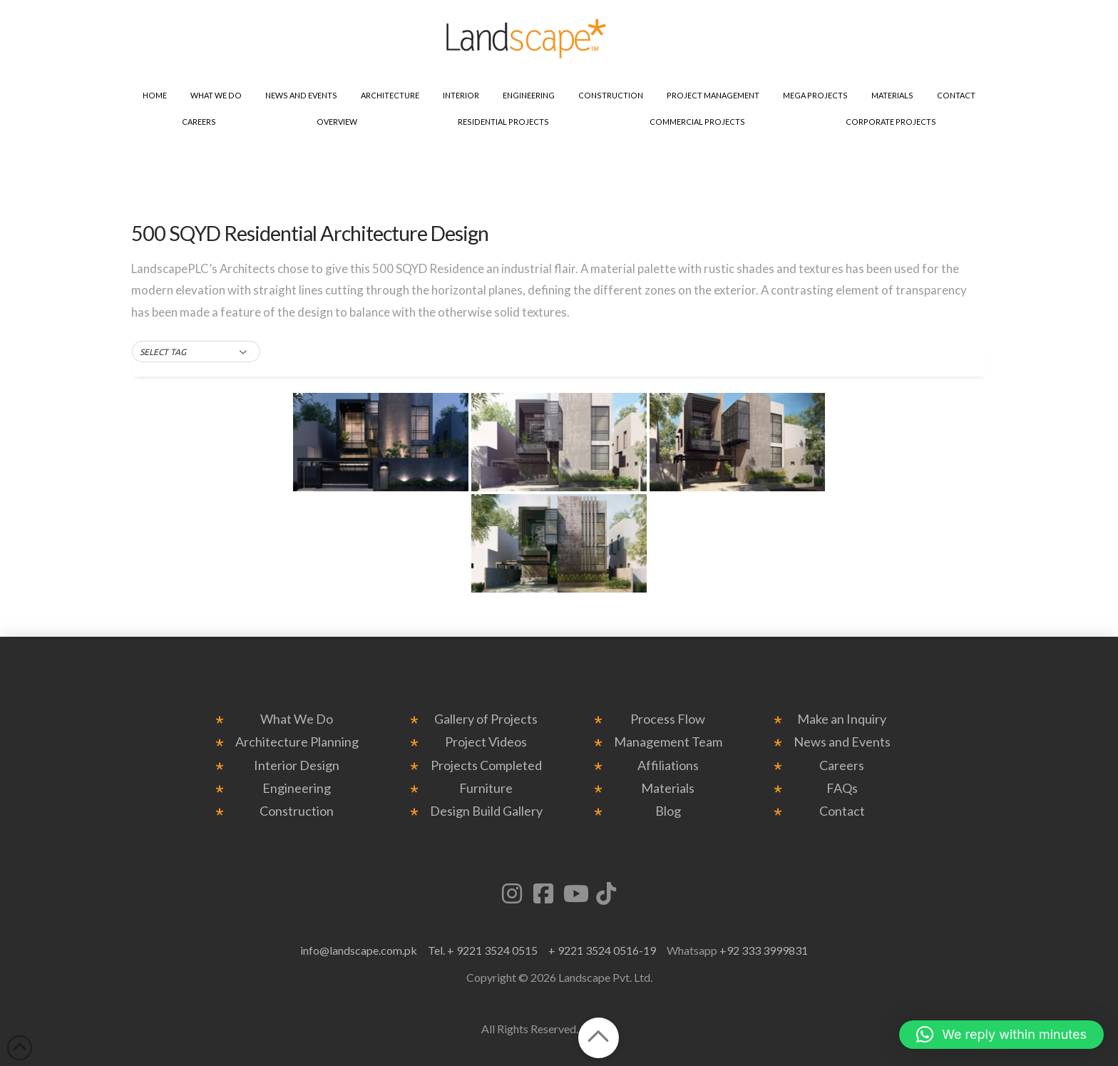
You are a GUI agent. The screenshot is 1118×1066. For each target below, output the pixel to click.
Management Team (668, 742)
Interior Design (296, 765)
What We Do (296, 719)
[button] (196, 352)
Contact (842, 811)
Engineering (296, 788)
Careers (841, 765)
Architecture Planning (297, 742)
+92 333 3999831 (763, 950)
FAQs (842, 788)
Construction (297, 811)
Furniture (486, 788)
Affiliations (668, 765)
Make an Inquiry (841, 719)
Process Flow (667, 719)
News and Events (842, 742)
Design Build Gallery (486, 811)
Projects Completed (486, 765)
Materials (667, 788)
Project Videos (486, 742)
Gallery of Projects (486, 719)
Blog (668, 811)
